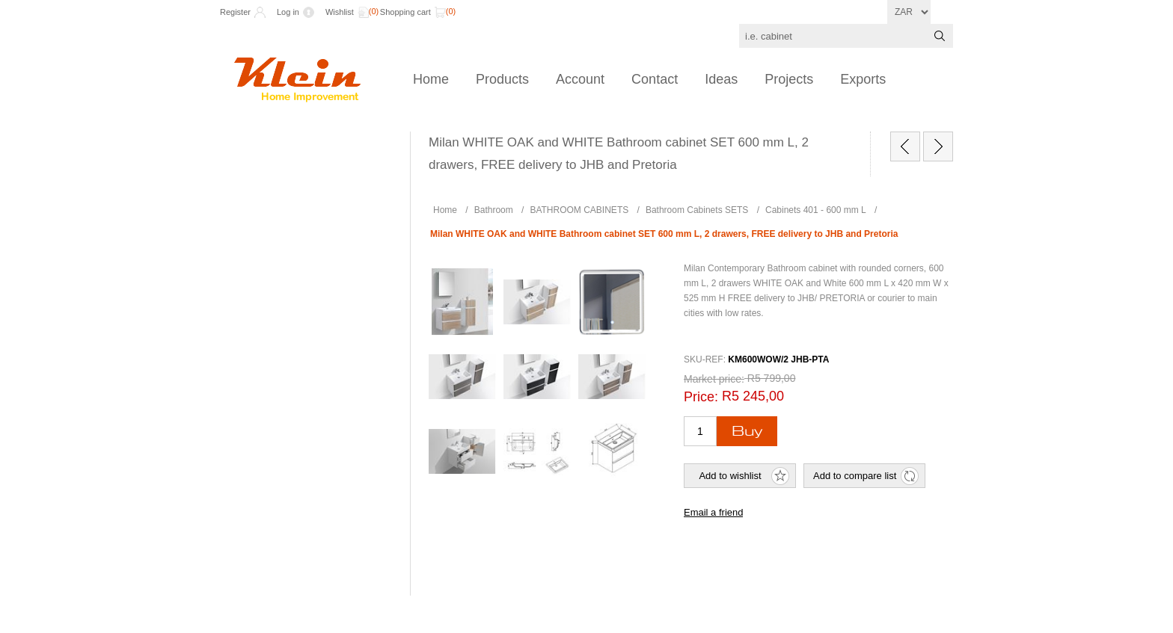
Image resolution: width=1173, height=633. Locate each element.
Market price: (714, 379)
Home (431, 79)
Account (580, 79)
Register (235, 11)
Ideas (721, 79)
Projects (789, 79)
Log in (288, 11)
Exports (863, 79)
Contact (654, 79)
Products (502, 79)
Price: (701, 396)
